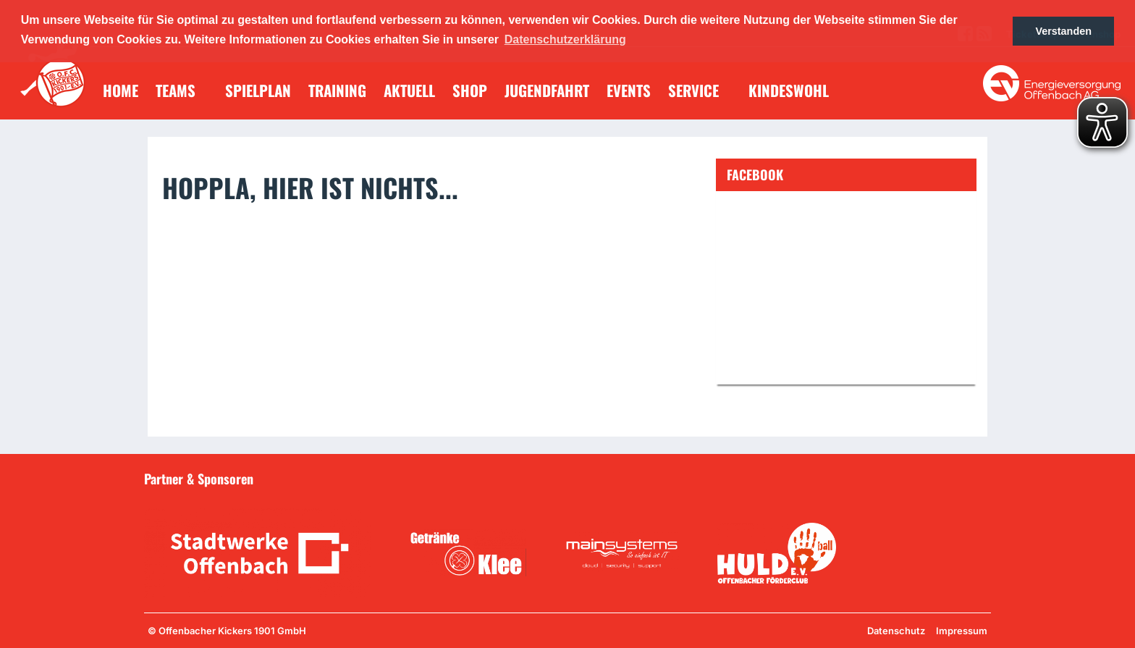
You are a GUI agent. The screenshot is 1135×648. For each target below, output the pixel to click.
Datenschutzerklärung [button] (565, 39)
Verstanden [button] (1063, 31)
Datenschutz (896, 630)
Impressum (961, 630)
